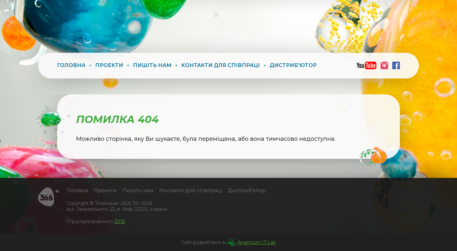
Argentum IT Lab (257, 242)
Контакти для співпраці (220, 65)
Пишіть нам (152, 65)
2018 (119, 221)
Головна (71, 65)
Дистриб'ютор (293, 65)
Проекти (109, 65)
